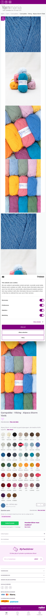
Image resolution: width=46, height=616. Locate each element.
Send (36, 559)
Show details (37, 322)
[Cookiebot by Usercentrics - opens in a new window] (37, 277)
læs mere (10, 429)
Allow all (23, 327)
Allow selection (23, 332)
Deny (23, 337)
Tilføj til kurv (9, 523)
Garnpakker (14, 13)
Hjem (2, 13)
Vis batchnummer (6, 516)
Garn (7, 13)
